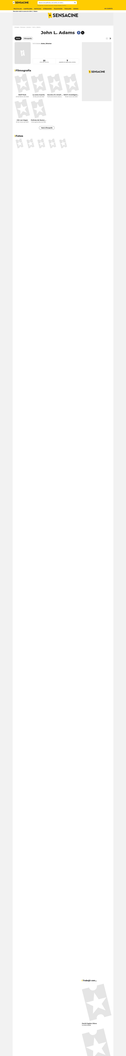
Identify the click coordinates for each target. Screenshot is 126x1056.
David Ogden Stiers (89, 1031)
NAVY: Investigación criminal (71, 102)
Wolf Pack (22, 102)
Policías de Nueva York (38, 128)
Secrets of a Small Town (55, 102)
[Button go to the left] (107, 46)
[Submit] (75, 2)
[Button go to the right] (110, 46)
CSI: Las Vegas (22, 128)
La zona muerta (39, 102)
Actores (29, 35)
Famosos (22, 35)
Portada (17, 35)
